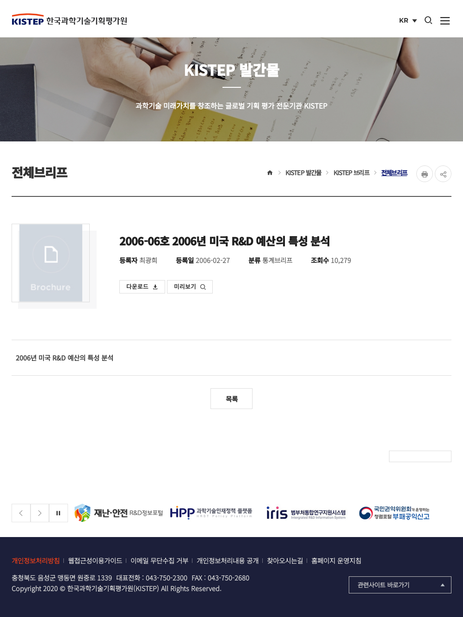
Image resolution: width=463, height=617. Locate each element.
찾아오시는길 (285, 560)
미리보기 (190, 286)
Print (424, 173)
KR (409, 21)
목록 (232, 398)
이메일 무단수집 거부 (159, 560)
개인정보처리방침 (36, 560)
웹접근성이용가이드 (95, 560)
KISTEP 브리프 (351, 172)
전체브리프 (394, 172)
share (443, 173)
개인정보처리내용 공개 (228, 560)
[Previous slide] (21, 513)
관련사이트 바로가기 (402, 584)
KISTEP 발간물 (303, 172)
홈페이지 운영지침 (336, 560)
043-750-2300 (166, 577)
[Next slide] (40, 513)
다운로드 (142, 286)
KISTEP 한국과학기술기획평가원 (69, 19)
